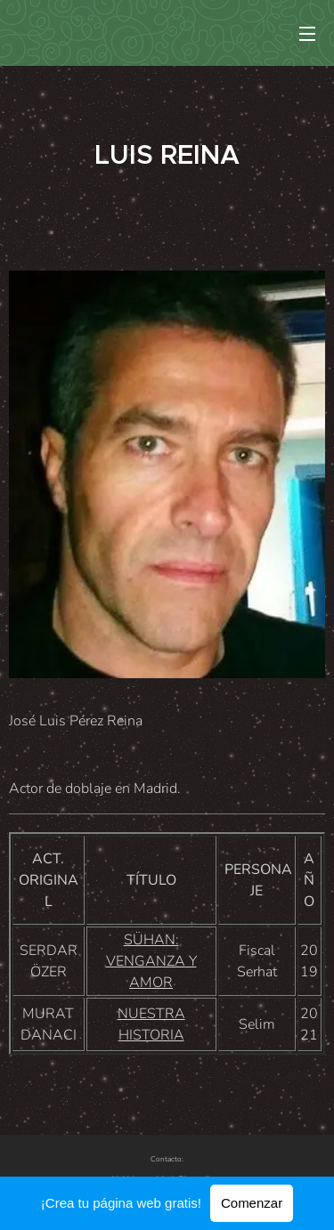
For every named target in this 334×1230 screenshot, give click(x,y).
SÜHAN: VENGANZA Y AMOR (151, 961)
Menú (307, 34)
